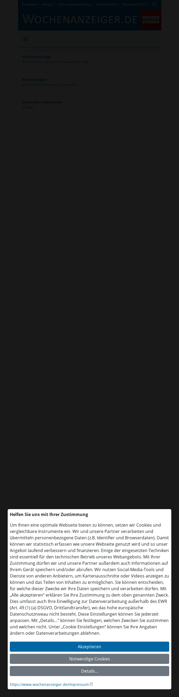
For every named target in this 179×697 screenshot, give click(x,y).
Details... (89, 671)
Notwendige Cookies (89, 659)
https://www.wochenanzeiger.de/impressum (49, 684)
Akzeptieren (89, 647)
